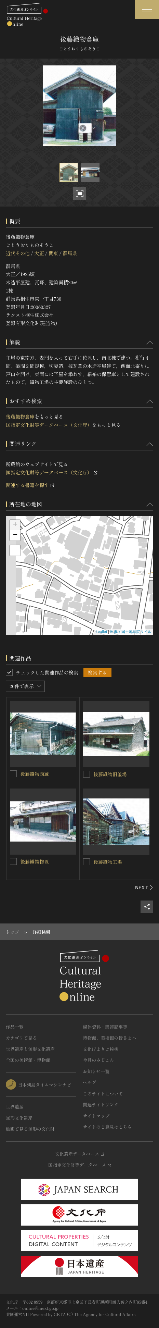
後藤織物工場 (107, 861)
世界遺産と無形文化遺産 (30, 1049)
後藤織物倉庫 (20, 416)
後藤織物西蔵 (34, 773)
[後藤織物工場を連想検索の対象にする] (86, 861)
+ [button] (15, 525)
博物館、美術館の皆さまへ (109, 1037)
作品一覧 (15, 1026)
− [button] (15, 535)
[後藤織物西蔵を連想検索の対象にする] (13, 773)
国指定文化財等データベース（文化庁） (49, 424)
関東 (53, 253)
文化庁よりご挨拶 (101, 1049)
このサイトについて (103, 1093)
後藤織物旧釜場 (110, 774)
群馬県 (70, 253)
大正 (39, 253)
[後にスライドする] (144, 887)
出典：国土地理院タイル (130, 632)
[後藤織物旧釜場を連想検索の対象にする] (86, 774)
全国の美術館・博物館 (28, 1060)
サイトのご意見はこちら (107, 1127)
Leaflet (101, 632)
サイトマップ (96, 1116)
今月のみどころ (98, 1060)
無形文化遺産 (19, 1118)
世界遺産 (15, 1106)
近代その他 (18, 253)
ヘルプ (89, 1082)
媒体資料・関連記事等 (105, 1026)
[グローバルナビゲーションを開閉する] (147, 9)
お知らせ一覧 (96, 1071)
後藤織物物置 (34, 861)
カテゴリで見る (21, 1037)
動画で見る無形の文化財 (30, 1129)
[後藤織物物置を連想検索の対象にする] (13, 861)
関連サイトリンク (101, 1104)
